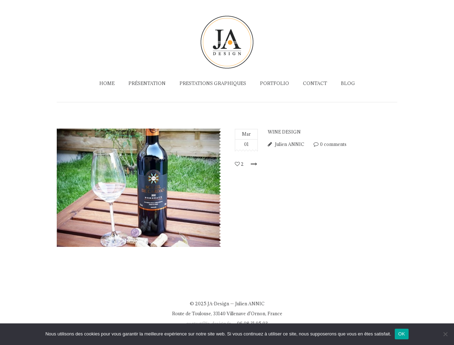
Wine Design (284, 132)
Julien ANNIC (289, 144)
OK (401, 333)
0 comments (333, 144)
